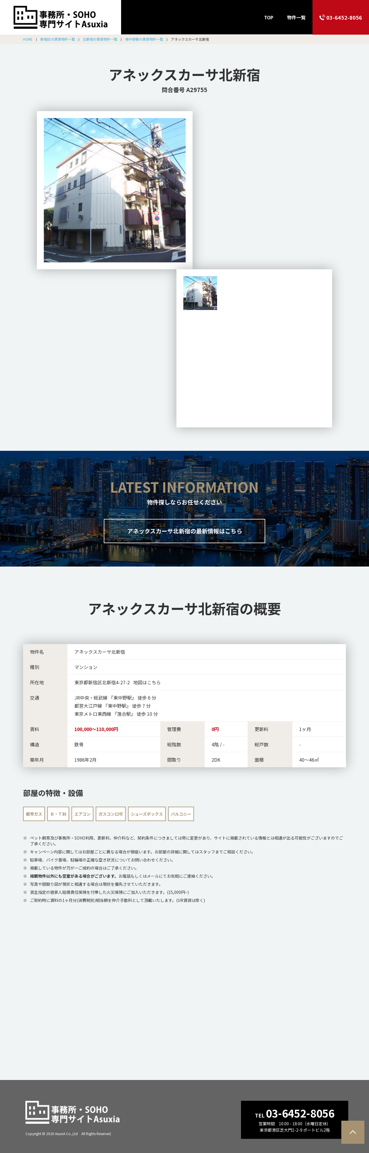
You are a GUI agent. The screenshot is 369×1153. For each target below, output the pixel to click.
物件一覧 (296, 17)
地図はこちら (147, 682)
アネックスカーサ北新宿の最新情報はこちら (184, 531)
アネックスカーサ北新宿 (184, 74)
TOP (268, 17)
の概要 (184, 608)
